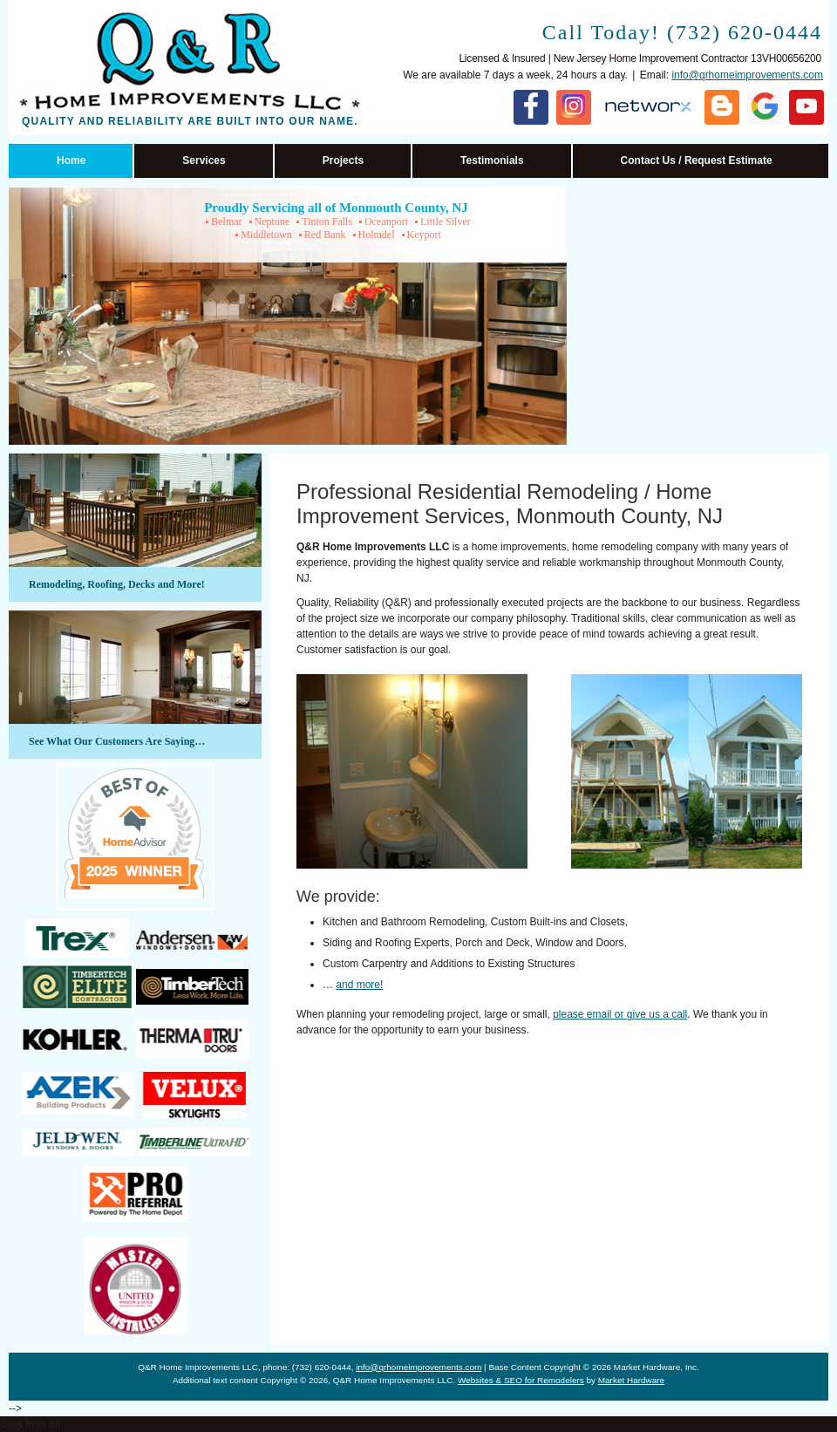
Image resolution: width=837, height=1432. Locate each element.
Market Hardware (631, 1380)
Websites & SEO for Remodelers (521, 1380)
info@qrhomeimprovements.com (747, 75)
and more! (359, 985)
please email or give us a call (620, 1014)
